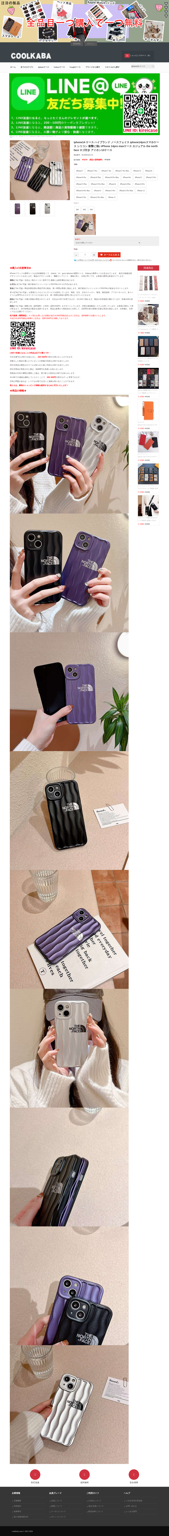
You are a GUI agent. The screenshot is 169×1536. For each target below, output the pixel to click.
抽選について (56, 1506)
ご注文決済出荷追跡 (133, 1501)
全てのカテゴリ (27, 67)
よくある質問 (130, 1511)
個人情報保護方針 (20, 1517)
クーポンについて (58, 1511)
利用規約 (16, 1506)
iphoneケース (43, 67)
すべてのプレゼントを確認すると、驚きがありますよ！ (132, 260)
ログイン (90, 44)
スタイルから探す (112, 67)
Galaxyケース (59, 67)
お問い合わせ (130, 1506)
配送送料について (95, 1511)
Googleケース (75, 67)
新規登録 (77, 44)
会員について (56, 1501)
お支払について (94, 1501)
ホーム (13, 67)
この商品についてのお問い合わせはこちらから (92, 260)
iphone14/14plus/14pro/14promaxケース (43, 136)
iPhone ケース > (24, 136)
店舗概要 (16, 1501)
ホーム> (15, 136)
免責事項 (16, 1511)
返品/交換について (95, 1506)
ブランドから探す (92, 67)
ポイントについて (58, 1517)
